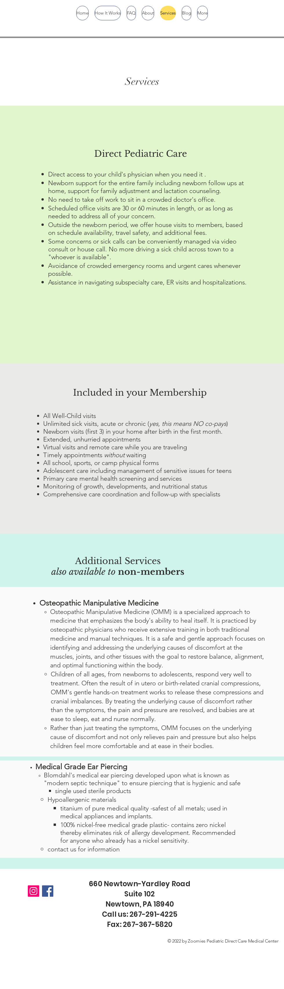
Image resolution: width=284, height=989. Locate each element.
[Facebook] (47, 891)
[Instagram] (33, 891)
